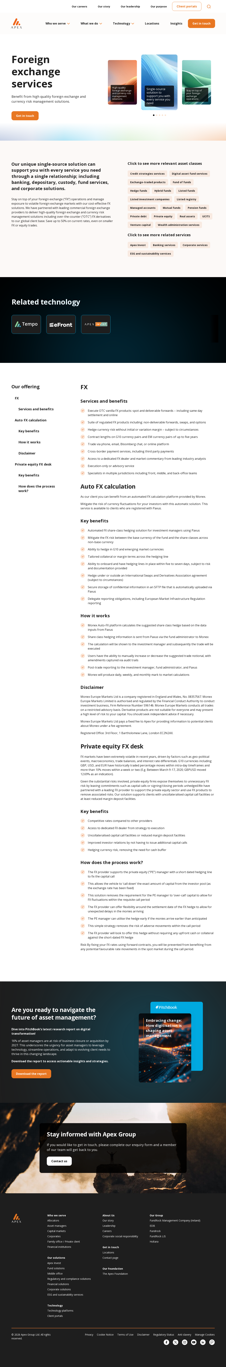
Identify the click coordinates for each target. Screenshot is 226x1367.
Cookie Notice (105, 1334)
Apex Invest (138, 245)
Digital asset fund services (189, 173)
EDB (152, 1225)
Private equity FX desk (33, 464)
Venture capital (140, 225)
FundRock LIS (158, 1236)
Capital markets (56, 1231)
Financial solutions (58, 1284)
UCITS (206, 216)
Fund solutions (56, 1268)
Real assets (187, 216)
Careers (107, 1231)
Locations (152, 23)
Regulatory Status (163, 1334)
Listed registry (186, 199)
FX (17, 398)
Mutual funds (171, 208)
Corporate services (195, 245)
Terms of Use (125, 1334)
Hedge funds (138, 190)
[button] (153, 115)
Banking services (164, 245)
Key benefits (28, 431)
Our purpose (159, 6)
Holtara (154, 1241)
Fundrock (155, 1231)
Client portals (187, 6)
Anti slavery (184, 1334)
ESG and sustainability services (150, 253)
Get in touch (201, 23)
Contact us (59, 1161)
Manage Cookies (205, 1334)
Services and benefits (36, 409)
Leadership (109, 1225)
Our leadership (130, 6)
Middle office (55, 1273)
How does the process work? (36, 488)
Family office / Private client (63, 1241)
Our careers (79, 6)
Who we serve (57, 23)
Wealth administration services (178, 225)
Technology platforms (60, 1310)
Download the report (31, 1074)
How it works (29, 442)
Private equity (163, 216)
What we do (91, 23)
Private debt (138, 216)
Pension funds (197, 208)
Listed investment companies (150, 199)
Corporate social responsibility (120, 1236)
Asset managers (56, 1225)
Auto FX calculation (30, 420)
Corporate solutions (59, 1289)
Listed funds (186, 190)
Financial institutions (59, 1247)
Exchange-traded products (148, 182)
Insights (176, 23)
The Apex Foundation (115, 1273)
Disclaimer (27, 453)
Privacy (89, 1334)
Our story (104, 6)
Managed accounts (143, 208)
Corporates (54, 1236)
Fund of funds (182, 182)
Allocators (53, 1220)
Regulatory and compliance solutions (69, 1279)
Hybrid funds (162, 190)
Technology (123, 23)
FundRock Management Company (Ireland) (175, 1220)
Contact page (110, 1257)
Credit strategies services (147, 173)
